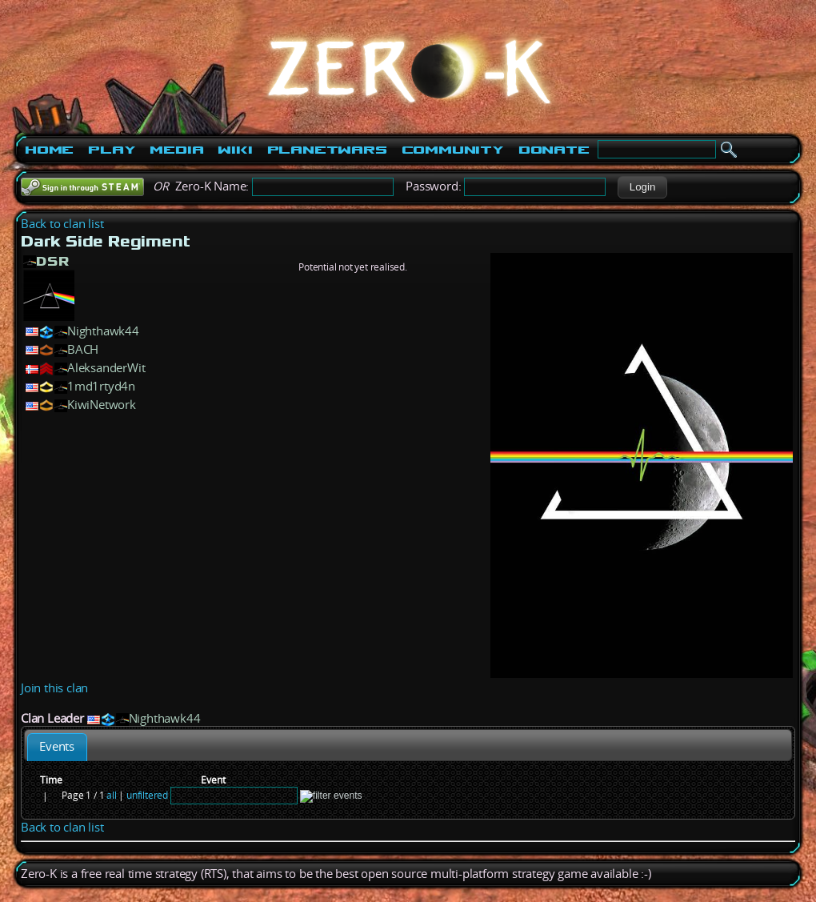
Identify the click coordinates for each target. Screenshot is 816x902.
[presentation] (57, 747)
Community (453, 149)
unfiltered (147, 795)
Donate (554, 149)
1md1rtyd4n (101, 386)
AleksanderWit (106, 367)
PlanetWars (327, 149)
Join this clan (54, 688)
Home (49, 149)
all (111, 795)
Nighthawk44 (103, 331)
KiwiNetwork (101, 404)
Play (111, 149)
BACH (82, 349)
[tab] (57, 747)
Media (176, 149)
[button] (642, 187)
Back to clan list (62, 223)
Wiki (235, 149)
